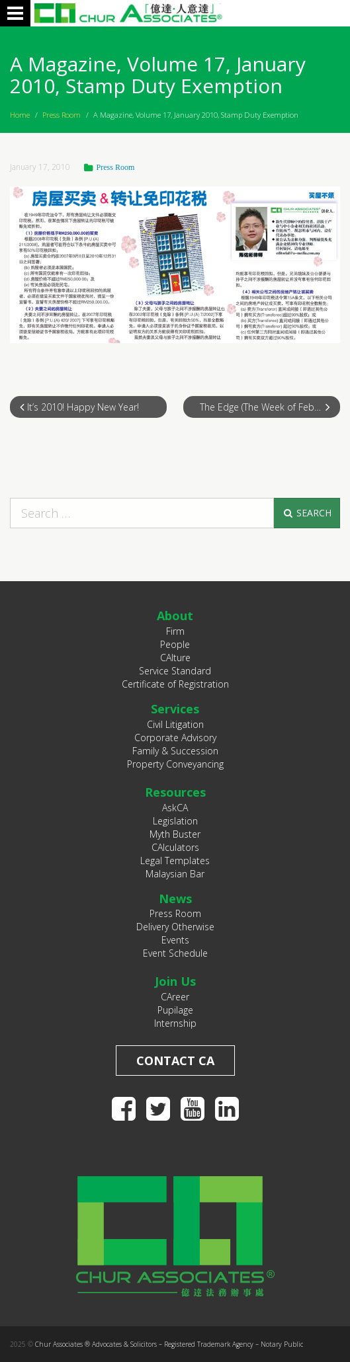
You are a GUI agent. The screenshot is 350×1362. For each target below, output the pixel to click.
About (175, 615)
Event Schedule (175, 953)
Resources (175, 792)
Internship (175, 1023)
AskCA (175, 807)
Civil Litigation (175, 724)
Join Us (175, 981)
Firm (175, 631)
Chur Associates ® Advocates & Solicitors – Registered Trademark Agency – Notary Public (169, 1344)
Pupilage (175, 1010)
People (175, 644)
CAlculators (175, 847)
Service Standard (175, 670)
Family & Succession (175, 750)
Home (20, 115)
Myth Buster (175, 834)
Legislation (175, 821)
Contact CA (175, 1060)
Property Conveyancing (175, 764)
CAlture (175, 657)
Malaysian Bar (175, 873)
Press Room (61, 115)
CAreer (175, 996)
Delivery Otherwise (175, 926)
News (175, 898)
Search (306, 512)
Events (175, 940)
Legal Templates (175, 860)
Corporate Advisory (175, 737)
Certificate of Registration (175, 684)
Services (175, 709)
